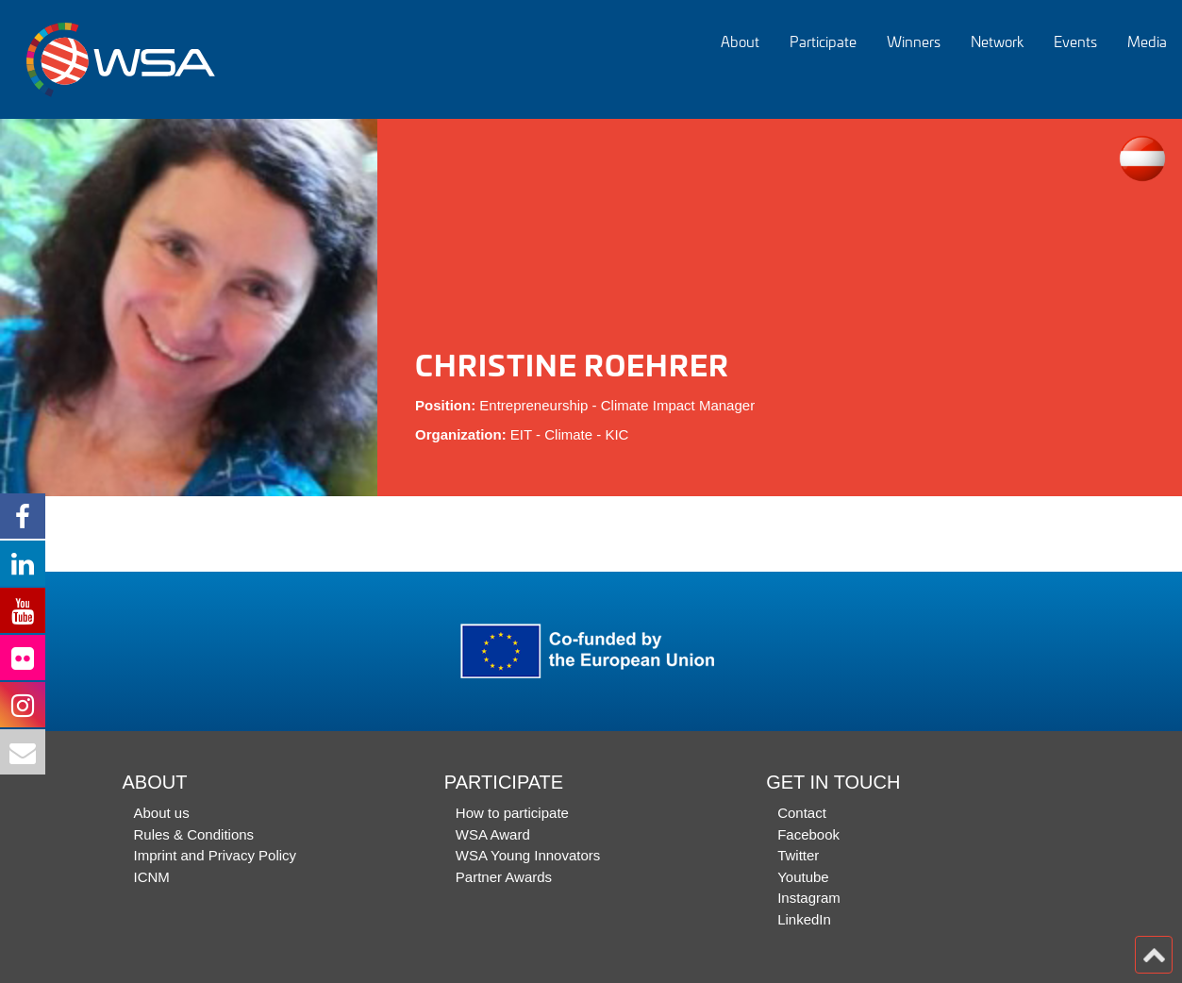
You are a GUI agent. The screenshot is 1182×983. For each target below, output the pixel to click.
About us (162, 813)
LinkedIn (804, 919)
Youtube (803, 877)
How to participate (512, 813)
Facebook (808, 834)
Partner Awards (504, 877)
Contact (801, 813)
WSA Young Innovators (528, 855)
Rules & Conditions (194, 834)
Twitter (798, 855)
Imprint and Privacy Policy (215, 855)
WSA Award (493, 834)
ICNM (152, 877)
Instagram (809, 898)
